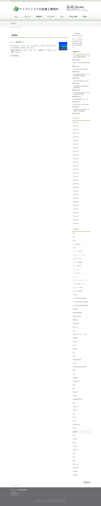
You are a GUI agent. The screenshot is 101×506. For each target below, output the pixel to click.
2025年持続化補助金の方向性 (80, 81)
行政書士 (28, 47)
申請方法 (75, 410)
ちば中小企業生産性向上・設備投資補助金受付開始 (81, 93)
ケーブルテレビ (77, 273)
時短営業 (75, 392)
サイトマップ (15, 485)
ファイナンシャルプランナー (80, 280)
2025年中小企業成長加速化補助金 (81, 63)
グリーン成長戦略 (33, 45)
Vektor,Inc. (58, 501)
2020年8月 (75, 194)
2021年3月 (75, 169)
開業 (74, 460)
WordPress (42, 501)
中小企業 (75, 294)
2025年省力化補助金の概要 (80, 69)
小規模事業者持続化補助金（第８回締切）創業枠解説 (81, 110)
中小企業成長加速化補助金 (80, 298)
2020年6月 (75, 201)
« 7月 (73, 47)
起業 (74, 453)
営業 (74, 352)
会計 (74, 330)
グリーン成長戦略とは (17, 42)
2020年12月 (76, 180)
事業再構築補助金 (17, 47)
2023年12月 (76, 133)
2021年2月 (75, 173)
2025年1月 (75, 126)
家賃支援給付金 (77, 359)
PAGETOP (86, 482)
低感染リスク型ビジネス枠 (80, 334)
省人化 (74, 417)
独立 (74, 403)
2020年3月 (75, 212)
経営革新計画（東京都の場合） (81, 104)
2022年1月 (75, 151)
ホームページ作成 (77, 287)
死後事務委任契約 (77, 399)
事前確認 (75, 309)
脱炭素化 (23, 47)
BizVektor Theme (51, 501)
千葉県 (74, 341)
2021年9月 (75, 155)
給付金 (74, 428)
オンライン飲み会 (77, 251)
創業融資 (75, 338)
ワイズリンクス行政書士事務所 (48, 500)
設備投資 (75, 449)
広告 (74, 374)
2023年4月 (75, 137)
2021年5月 (75, 165)
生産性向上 (76, 406)
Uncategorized (76, 244)
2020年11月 (76, 183)
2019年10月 (76, 223)
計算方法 (75, 446)
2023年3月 (75, 140)
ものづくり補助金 (77, 291)
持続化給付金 (76, 381)
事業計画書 (76, 323)
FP (73, 237)
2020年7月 (75, 198)
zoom (74, 247)
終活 (74, 421)
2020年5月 (75, 205)
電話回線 (75, 471)
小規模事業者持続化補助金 (80, 366)
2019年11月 (76, 220)
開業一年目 (76, 464)
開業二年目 (76, 468)
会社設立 (75, 327)
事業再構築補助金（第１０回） (81, 99)
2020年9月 (75, 191)
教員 (74, 385)
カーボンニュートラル (25, 45)
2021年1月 (75, 176)
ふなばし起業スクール (79, 283)
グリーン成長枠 (41, 45)
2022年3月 (75, 144)
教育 (74, 388)
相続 (74, 413)
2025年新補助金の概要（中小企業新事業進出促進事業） (81, 75)
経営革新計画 (76, 424)
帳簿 (74, 370)
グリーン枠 (48, 45)
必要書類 (75, 377)
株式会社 (75, 395)
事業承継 (75, 320)
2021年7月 (75, 162)
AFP (74, 233)
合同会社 (75, 348)
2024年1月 (75, 129)
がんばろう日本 (77, 258)
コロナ (74, 276)
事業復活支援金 (77, 316)
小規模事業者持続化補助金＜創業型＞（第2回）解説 (81, 56)
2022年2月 (75, 147)
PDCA (74, 240)
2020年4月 (75, 209)
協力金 (74, 345)
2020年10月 (76, 187)
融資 (74, 435)
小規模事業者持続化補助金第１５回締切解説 (81, 86)
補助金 (32, 47)
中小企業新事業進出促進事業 (80, 302)
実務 (74, 356)
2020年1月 (75, 216)
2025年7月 (75, 122)
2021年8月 (75, 158)
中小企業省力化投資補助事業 (80, 305)
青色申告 (75, 475)
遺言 (74, 457)
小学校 (74, 363)
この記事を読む (15, 55)
